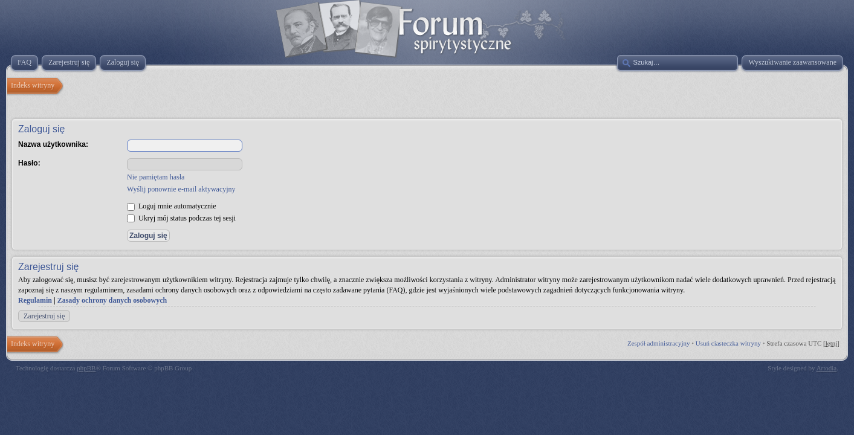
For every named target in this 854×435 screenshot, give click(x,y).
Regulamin (35, 300)
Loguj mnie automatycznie (171, 206)
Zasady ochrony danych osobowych (112, 300)
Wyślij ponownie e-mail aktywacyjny (181, 189)
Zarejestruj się (44, 316)
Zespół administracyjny (658, 343)
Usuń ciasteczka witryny (728, 343)
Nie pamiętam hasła (155, 177)
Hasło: (29, 163)
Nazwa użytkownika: (53, 144)
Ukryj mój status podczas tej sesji (181, 218)
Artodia (827, 368)
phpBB (86, 368)
